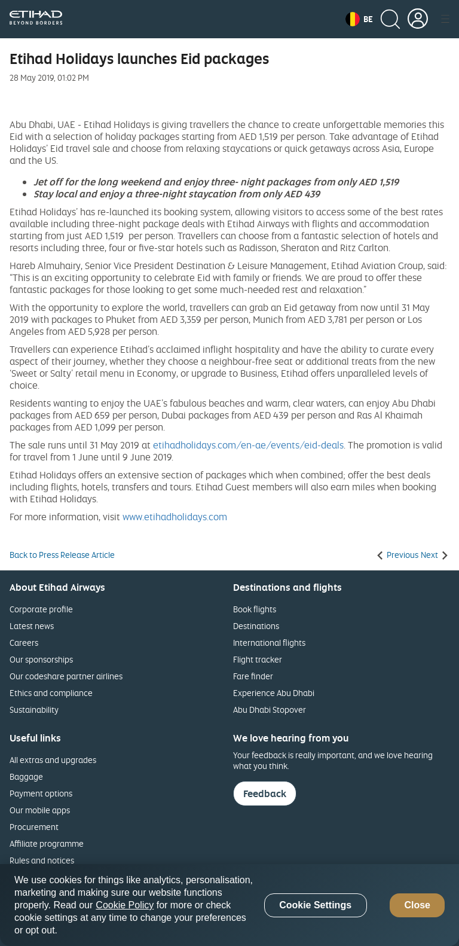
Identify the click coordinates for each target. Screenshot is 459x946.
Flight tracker (257, 659)
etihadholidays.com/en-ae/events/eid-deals (248, 444)
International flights (269, 642)
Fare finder (253, 676)
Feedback (264, 793)
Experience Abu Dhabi (273, 692)
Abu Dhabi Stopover (269, 709)
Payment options (41, 793)
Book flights (254, 609)
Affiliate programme (47, 843)
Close (417, 905)
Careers (24, 642)
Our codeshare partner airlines (66, 676)
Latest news (32, 625)
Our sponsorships (41, 659)
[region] (229, 905)
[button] (359, 19)
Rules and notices (42, 860)
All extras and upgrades (53, 759)
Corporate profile (41, 609)
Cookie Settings (315, 905)
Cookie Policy (125, 905)
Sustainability (34, 709)
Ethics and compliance (51, 692)
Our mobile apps (40, 810)
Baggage (26, 776)
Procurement (34, 826)
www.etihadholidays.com (175, 516)
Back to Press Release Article (62, 555)
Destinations (256, 625)
